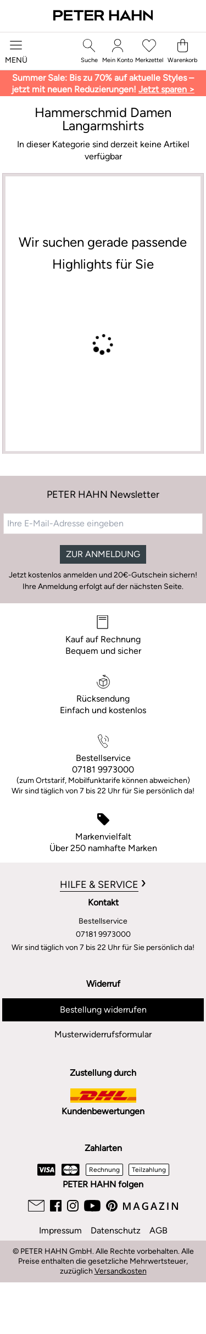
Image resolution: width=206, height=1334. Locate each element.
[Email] (36, 1205)
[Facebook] (56, 1205)
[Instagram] (73, 1205)
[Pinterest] (112, 1205)
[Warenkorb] (182, 51)
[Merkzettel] (149, 51)
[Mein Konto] (117, 51)
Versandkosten (120, 1271)
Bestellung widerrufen (103, 1009)
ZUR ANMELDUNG (103, 554)
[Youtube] (92, 1205)
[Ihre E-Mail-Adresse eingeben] (103, 523)
